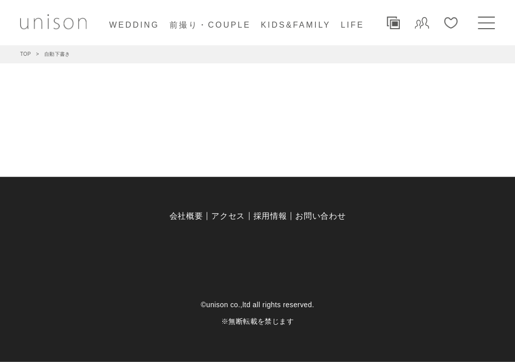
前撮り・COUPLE (210, 25)
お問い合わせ (320, 216)
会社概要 (186, 216)
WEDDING (134, 25)
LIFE (352, 25)
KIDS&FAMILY (296, 25)
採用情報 (270, 216)
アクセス (228, 216)
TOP (25, 54)
